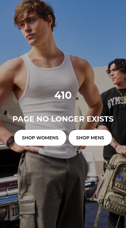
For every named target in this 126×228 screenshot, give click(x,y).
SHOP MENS (90, 138)
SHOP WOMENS (40, 138)
